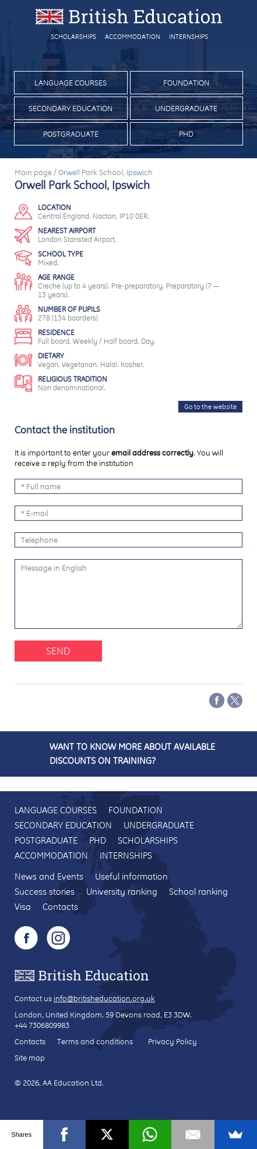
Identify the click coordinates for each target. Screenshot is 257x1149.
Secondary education (70, 108)
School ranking (198, 891)
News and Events (49, 876)
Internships (188, 37)
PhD (186, 133)
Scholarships (73, 37)
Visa (23, 906)
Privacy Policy (172, 1041)
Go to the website (210, 407)
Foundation (186, 82)
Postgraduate (70, 133)
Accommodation (132, 37)
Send (58, 651)
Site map (30, 1057)
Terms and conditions (95, 1041)
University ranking (121, 891)
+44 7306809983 (42, 1025)
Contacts (60, 906)
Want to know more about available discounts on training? (132, 753)
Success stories (45, 891)
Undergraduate (186, 108)
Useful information (131, 876)
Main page (33, 172)
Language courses (70, 82)
